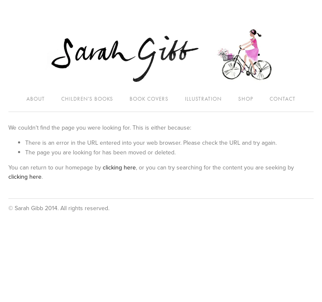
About (35, 99)
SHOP (245, 99)
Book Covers (149, 99)
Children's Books (87, 99)
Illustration (203, 99)
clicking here (119, 167)
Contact (283, 99)
